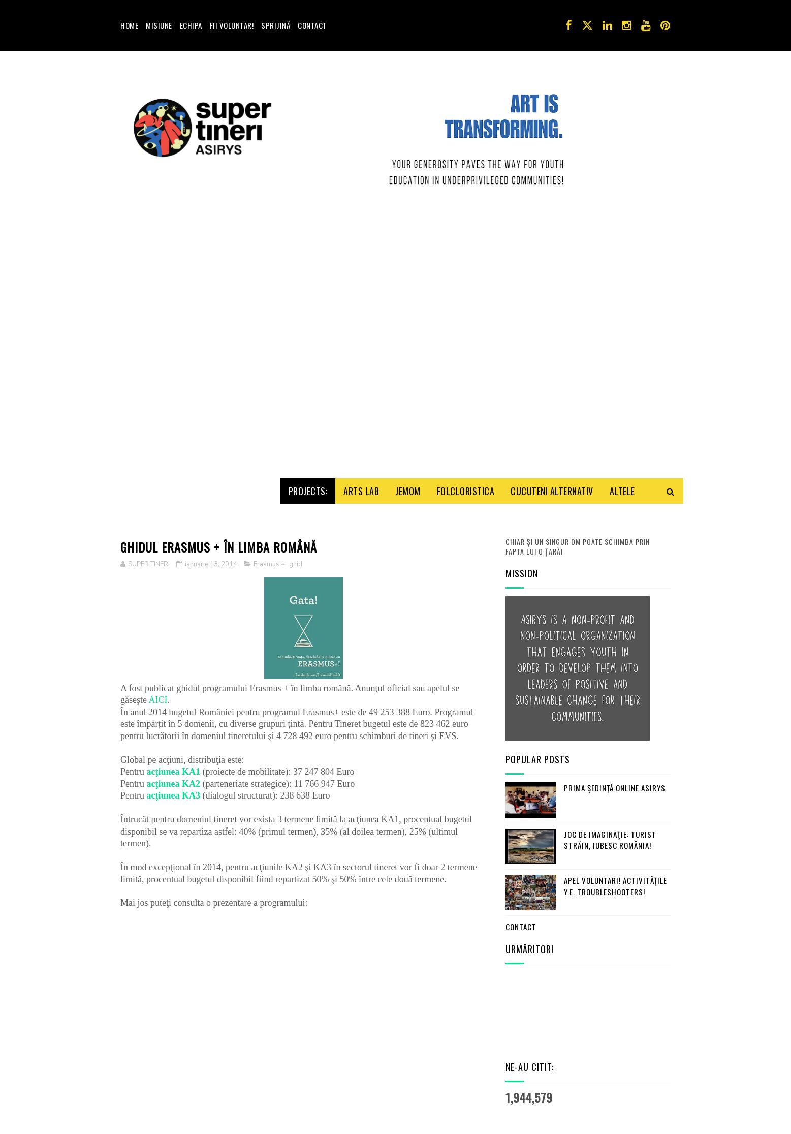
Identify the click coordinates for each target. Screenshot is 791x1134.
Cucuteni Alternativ (552, 477)
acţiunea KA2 (174, 770)
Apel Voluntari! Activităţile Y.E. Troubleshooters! (615, 872)
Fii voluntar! (232, 25)
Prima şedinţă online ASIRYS (615, 774)
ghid (295, 551)
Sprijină (275, 25)
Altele (622, 477)
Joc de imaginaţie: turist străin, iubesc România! (610, 826)
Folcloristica (466, 477)
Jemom (408, 477)
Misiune (159, 25)
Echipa (191, 25)
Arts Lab (361, 477)
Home (129, 25)
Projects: (308, 477)
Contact (312, 25)
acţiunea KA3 (174, 782)
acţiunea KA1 (174, 758)
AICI (158, 687)
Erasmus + (269, 551)
